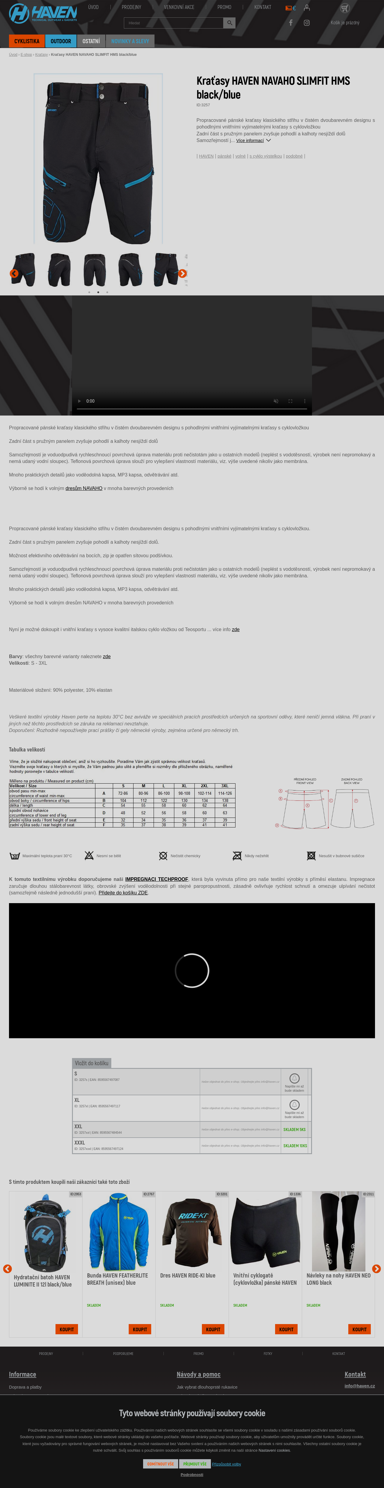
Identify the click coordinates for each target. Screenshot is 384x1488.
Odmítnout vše (160, 1463)
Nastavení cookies (274, 1450)
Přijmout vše (195, 1463)
